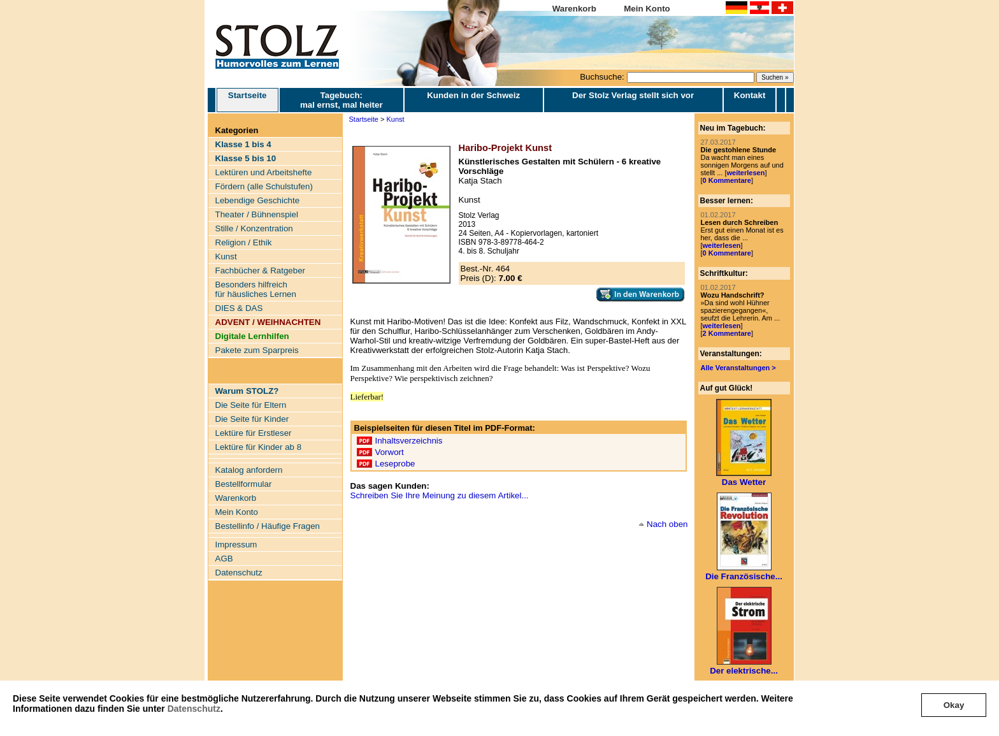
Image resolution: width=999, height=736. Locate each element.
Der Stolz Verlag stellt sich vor (633, 95)
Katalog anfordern (249, 470)
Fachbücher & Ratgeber (260, 270)
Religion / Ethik (243, 242)
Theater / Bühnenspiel (256, 214)
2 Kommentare (727, 333)
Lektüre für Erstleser (253, 433)
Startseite (247, 100)
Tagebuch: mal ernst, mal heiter (341, 100)
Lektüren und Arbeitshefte (263, 172)
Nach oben (667, 524)
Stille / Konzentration (254, 228)
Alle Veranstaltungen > (738, 368)
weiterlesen (745, 173)
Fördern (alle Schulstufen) (264, 186)
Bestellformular (243, 484)
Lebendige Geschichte (257, 200)
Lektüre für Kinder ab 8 (258, 447)
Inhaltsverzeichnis (409, 440)
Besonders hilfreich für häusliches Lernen (255, 289)
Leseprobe (395, 463)
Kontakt (750, 95)
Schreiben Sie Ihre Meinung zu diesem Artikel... (439, 495)
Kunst (226, 256)
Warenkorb (574, 8)
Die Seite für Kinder (252, 419)
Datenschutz (194, 709)
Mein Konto (647, 8)
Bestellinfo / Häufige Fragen (267, 526)
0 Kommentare (727, 180)
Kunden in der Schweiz (473, 95)
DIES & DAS (239, 308)
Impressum (236, 544)
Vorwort (389, 452)
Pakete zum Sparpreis (257, 350)
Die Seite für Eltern (251, 405)
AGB (224, 558)
